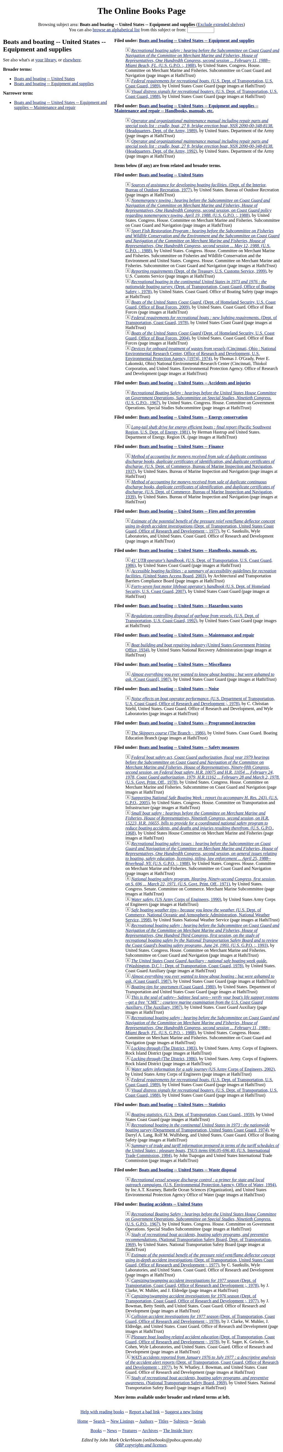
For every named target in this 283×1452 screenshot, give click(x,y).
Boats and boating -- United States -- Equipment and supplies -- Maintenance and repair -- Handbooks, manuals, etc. (186, 108)
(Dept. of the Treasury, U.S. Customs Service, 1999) (198, 271)
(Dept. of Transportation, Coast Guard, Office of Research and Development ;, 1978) (192, 1283)
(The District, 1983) (164, 1048)
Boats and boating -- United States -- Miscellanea (185, 664)
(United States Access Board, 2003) (200, 573)
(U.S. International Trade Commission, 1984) (202, 1150)
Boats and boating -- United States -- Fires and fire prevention (197, 511)
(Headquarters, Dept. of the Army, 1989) (199, 125)
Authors (146, 1421)
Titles (163, 1421)
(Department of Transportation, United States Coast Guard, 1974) (197, 1127)
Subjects (181, 1421)
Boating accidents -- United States (171, 1204)
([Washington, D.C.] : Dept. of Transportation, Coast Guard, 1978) (196, 963)
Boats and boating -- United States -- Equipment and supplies (196, 40)
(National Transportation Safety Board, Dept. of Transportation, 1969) (198, 1239)
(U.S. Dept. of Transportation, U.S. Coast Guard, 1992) (192, 618)
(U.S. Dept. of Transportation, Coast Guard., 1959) (192, 1114)
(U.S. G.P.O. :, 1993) (202, 935)
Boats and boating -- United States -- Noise (179, 688)
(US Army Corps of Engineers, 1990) (176, 899)
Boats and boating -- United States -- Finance (181, 446)
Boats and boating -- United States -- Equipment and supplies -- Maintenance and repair (60, 105)
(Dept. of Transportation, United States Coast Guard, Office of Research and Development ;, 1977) (200, 526)
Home (82, 1421)
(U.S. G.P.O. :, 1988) (202, 58)
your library (45, 60)
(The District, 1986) (164, 1058)
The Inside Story (178, 1430)
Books (96, 1430)
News (112, 1430)
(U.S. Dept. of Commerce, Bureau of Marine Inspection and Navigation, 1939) (199, 489)
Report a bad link (144, 1411)
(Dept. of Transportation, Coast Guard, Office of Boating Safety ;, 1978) (200, 286)
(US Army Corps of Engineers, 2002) (203, 1069)
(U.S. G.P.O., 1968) (199, 823)
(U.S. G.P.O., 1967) (200, 397)
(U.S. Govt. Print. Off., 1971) (200, 881)
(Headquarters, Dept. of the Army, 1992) (199, 146)
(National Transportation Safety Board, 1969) (197, 1380)
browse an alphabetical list (116, 29)
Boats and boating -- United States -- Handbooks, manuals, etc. (198, 550)
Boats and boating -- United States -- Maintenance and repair (196, 635)
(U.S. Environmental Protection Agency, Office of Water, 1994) (200, 1182)
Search (99, 1421)
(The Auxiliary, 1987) (202, 1002)
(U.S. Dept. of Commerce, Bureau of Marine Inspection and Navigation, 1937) (199, 464)
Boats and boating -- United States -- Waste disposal (188, 1169)
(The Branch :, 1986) (168, 733)
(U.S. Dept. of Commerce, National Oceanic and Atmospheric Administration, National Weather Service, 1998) (197, 915)
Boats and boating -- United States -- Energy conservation (193, 417)
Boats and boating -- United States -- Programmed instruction (197, 723)
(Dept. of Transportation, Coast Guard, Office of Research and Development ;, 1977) (192, 1298)
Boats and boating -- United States (44, 78)
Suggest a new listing (184, 1411)
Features (129, 1430)
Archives (150, 1430)
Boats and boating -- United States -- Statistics (182, 1104)
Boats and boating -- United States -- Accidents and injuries (195, 382)
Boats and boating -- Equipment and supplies (54, 83)
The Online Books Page (141, 11)
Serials (200, 1421)
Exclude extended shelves (220, 24)
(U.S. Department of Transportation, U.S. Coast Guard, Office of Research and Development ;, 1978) (200, 701)
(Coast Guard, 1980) (173, 986)
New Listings (122, 1421)
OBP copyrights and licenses (140, 1445)
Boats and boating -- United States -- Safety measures (189, 747)
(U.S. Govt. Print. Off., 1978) (202, 769)
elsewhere (72, 60)
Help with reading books (102, 1411)
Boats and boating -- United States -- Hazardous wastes (191, 605)
